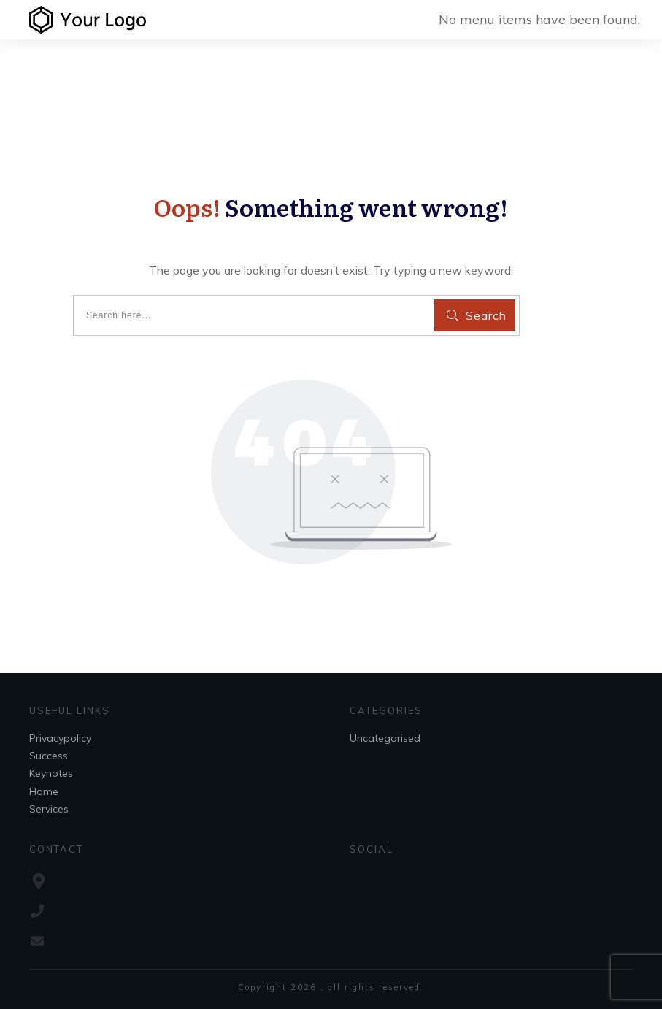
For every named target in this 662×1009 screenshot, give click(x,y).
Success (48, 755)
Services (49, 809)
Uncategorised (385, 738)
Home (43, 791)
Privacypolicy (60, 738)
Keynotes (51, 773)
